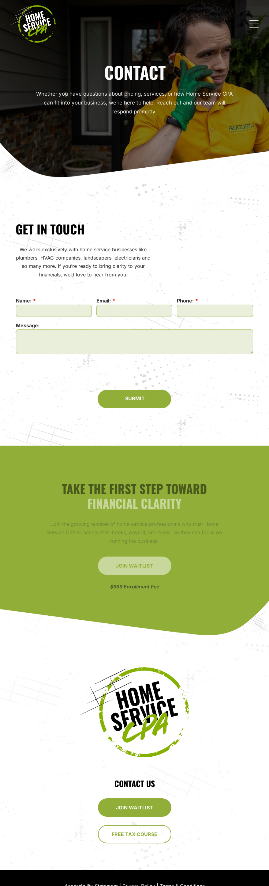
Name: (24, 301)
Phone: (185, 301)
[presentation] (63, 371)
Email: (104, 301)
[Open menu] (254, 24)
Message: (28, 325)
